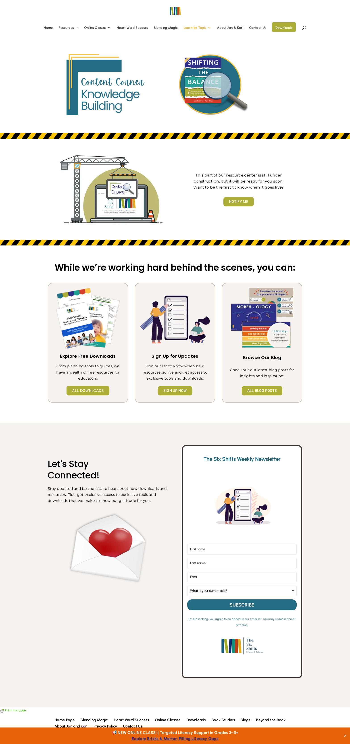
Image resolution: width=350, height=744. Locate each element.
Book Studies (223, 720)
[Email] (242, 577)
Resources (66, 28)
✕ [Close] (345, 736)
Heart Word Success (132, 28)
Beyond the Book (271, 720)
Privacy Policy (105, 726)
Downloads (284, 28)
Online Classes (95, 28)
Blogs (245, 720)
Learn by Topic (195, 28)
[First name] (242, 549)
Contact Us (257, 28)
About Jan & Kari (230, 28)
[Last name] (242, 563)
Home (48, 28)
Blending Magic (166, 28)
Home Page (64, 720)
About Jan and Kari (71, 726)
